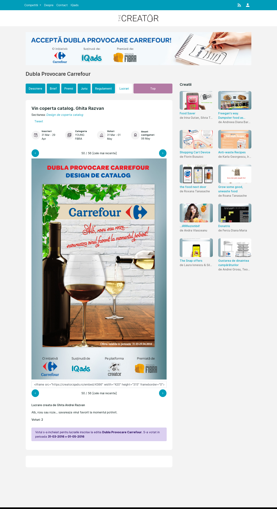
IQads (75, 5)
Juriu (84, 88)
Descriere (35, 88)
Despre (48, 5)
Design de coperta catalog (64, 115)
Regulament (103, 88)
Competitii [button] (31, 5)
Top (153, 88)
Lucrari (124, 88)
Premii (68, 88)
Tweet (38, 121)
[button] (239, 5)
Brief (53, 88)
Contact (62, 5)
